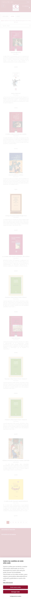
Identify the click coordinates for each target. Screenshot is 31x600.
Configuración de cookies (15, 596)
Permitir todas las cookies (15, 587)
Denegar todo (15, 592)
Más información (8, 582)
